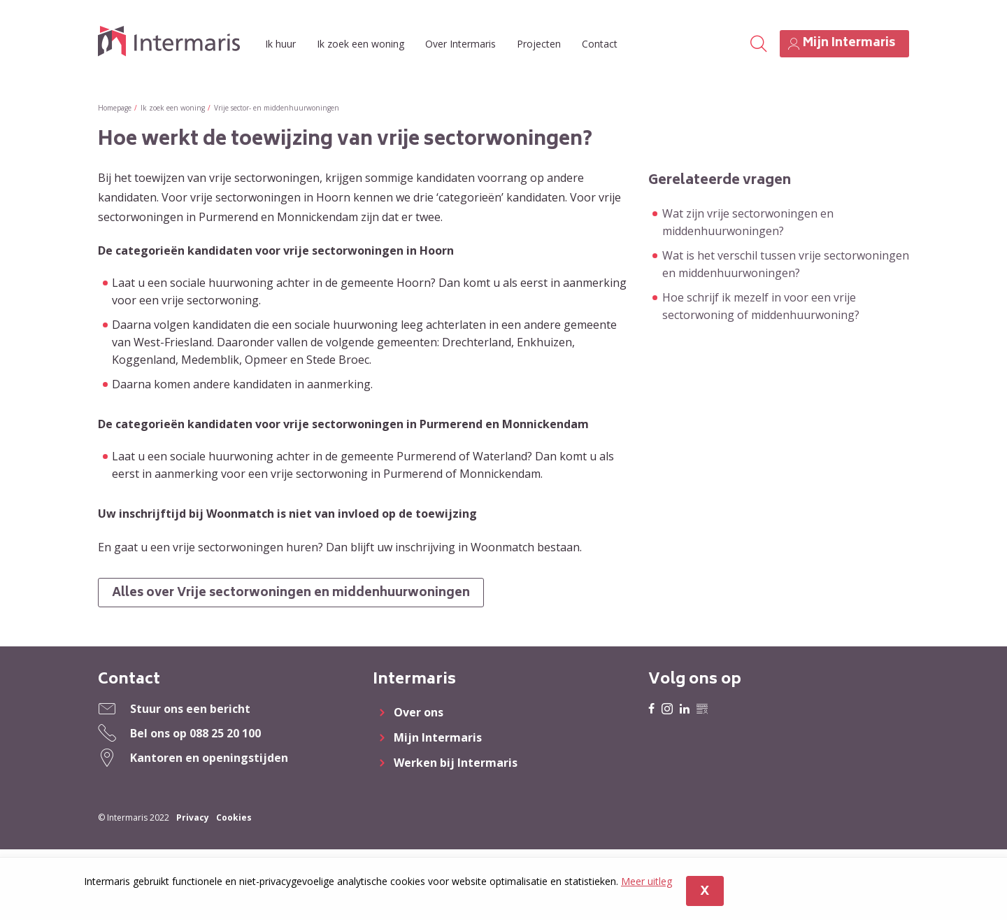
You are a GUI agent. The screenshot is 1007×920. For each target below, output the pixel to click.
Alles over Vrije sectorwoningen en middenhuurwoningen (292, 593)
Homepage (114, 108)
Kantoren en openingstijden (209, 758)
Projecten (539, 43)
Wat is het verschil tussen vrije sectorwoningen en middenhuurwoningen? (785, 264)
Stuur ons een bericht (190, 709)
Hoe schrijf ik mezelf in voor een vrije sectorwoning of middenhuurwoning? (760, 306)
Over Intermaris (460, 43)
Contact (599, 43)
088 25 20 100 (225, 734)
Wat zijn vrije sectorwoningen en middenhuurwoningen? (748, 222)
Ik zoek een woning (360, 43)
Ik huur (280, 43)
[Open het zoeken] (758, 44)
